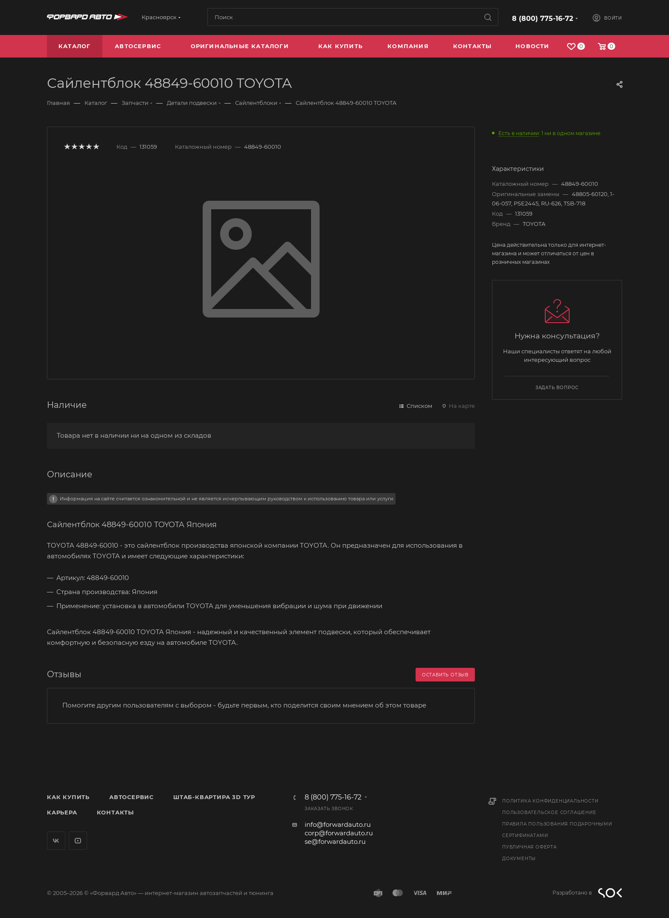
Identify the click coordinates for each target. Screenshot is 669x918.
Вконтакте (56, 840)
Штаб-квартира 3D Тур (214, 797)
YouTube (78, 840)
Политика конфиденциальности (550, 801)
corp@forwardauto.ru (339, 833)
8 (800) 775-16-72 (542, 18)
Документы (519, 858)
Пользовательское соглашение (549, 812)
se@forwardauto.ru (335, 841)
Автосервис (131, 797)
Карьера (62, 812)
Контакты (115, 812)
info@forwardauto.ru (338, 824)
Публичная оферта (529, 847)
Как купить (68, 797)
